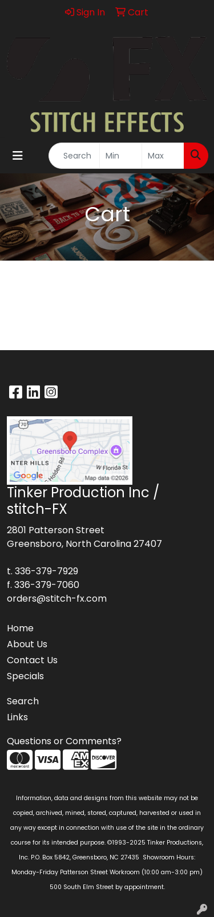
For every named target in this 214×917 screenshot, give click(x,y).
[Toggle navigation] (18, 156)
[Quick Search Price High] (163, 156)
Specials (25, 676)
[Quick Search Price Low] (120, 156)
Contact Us (32, 660)
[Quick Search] (74, 156)
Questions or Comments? (64, 741)
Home (20, 628)
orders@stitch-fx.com (57, 598)
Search (23, 701)
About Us (27, 644)
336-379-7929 (46, 571)
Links (17, 717)
